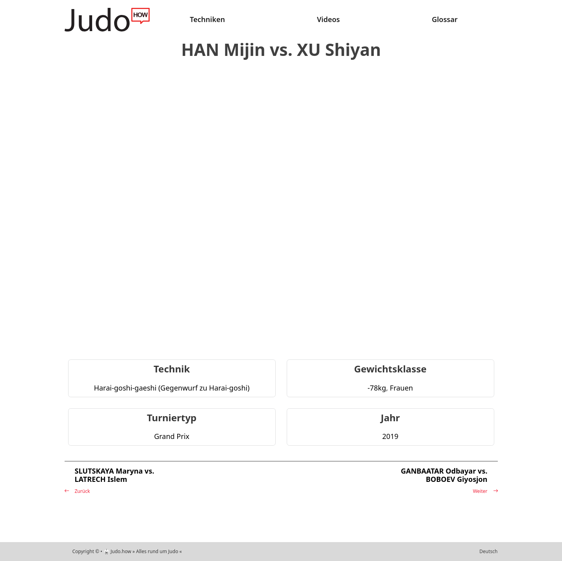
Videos (328, 19)
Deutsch (488, 551)
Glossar (444, 19)
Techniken (207, 19)
